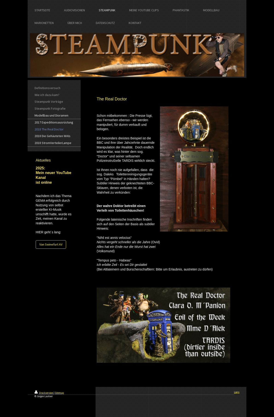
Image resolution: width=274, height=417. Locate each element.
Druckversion (44, 392)
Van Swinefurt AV (50, 244)
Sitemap (59, 392)
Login (236, 392)
